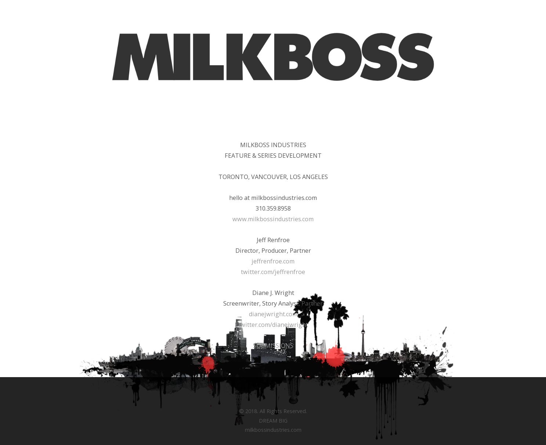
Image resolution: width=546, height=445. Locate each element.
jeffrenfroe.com (273, 261)
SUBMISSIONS (273, 346)
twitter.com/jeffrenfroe (273, 272)
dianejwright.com (273, 314)
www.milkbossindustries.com (273, 219)
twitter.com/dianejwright (273, 325)
